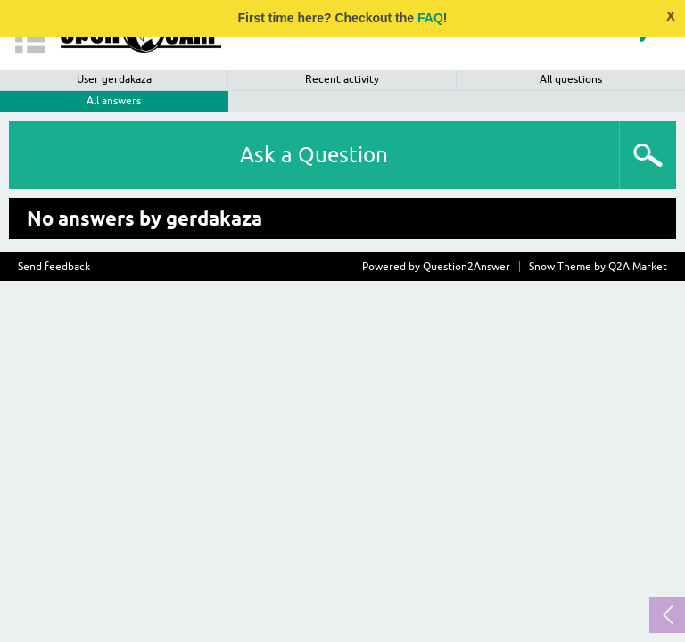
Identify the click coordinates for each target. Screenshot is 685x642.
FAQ (430, 18)
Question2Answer (466, 266)
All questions (571, 79)
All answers (114, 101)
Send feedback (54, 266)
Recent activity (342, 79)
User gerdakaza (114, 79)
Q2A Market (637, 266)
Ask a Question (314, 155)
